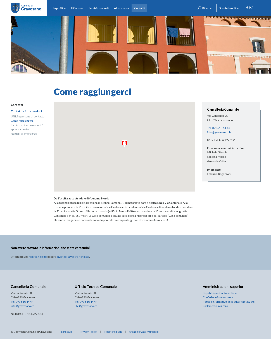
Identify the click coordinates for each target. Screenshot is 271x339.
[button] (124, 143)
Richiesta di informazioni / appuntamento (27, 127)
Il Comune (77, 8)
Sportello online (229, 8)
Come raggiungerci (22, 120)
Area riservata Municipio (144, 331)
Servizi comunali (99, 8)
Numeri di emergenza (24, 133)
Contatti (139, 8)
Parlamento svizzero (215, 306)
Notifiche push (113, 331)
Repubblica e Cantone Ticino (220, 293)
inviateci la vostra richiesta (73, 256)
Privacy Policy (88, 331)
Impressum (66, 331)
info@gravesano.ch (219, 132)
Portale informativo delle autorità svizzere (229, 301)
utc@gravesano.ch (86, 306)
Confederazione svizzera (218, 297)
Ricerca (206, 8)
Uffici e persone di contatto (27, 116)
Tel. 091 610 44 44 (218, 127)
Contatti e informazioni (26, 111)
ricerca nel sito (38, 256)
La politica (59, 8)
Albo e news (121, 8)
